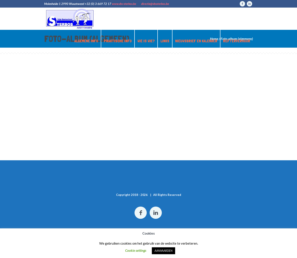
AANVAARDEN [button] (163, 250)
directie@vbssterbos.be (155, 4)
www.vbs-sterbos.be (124, 4)
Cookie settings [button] (135, 250)
